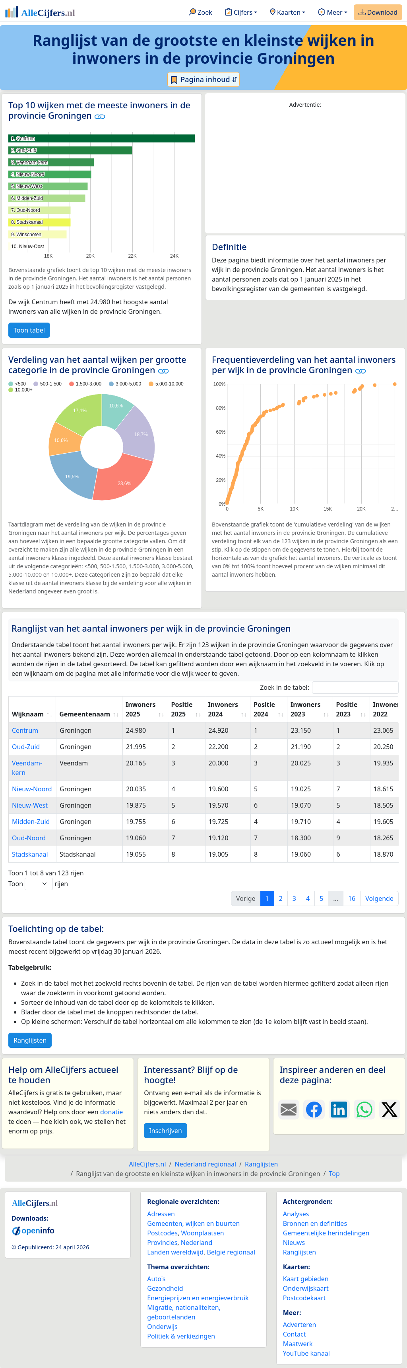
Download (378, 13)
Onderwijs (162, 1326)
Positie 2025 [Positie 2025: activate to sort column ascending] (182, 709)
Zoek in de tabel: (329, 687)
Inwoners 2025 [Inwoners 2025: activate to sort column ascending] (140, 709)
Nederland (197, 1242)
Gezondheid (165, 1288)
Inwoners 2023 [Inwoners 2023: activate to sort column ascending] (305, 709)
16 (351, 898)
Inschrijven (165, 1130)
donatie (111, 1112)
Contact (294, 1334)
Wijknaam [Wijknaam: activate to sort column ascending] (28, 714)
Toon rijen (38, 884)
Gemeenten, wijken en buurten (193, 1223)
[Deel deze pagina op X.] (389, 1109)
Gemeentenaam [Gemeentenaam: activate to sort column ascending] (84, 714)
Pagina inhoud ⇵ (203, 79)
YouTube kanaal (306, 1353)
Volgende (379, 898)
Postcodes (162, 1233)
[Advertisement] (305, 171)
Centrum (25, 730)
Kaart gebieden (306, 1278)
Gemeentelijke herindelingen (326, 1233)
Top (334, 1173)
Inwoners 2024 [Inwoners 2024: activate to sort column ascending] (223, 709)
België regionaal (231, 1252)
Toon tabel (29, 330)
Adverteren (299, 1324)
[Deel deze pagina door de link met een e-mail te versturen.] (288, 1109)
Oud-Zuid (26, 746)
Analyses (296, 1213)
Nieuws (294, 1242)
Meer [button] (330, 13)
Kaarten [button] (285, 13)
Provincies (162, 1242)
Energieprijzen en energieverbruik (197, 1298)
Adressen (161, 1213)
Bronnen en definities (315, 1223)
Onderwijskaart (306, 1288)
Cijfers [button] (238, 13)
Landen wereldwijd (175, 1252)
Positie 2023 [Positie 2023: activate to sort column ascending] (347, 709)
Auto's (156, 1278)
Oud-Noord (29, 838)
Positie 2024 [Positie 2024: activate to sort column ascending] (264, 709)
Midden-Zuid (31, 821)
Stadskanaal (30, 854)
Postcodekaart (304, 1298)
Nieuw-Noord (32, 789)
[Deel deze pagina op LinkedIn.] (339, 1109)
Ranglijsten (30, 1040)
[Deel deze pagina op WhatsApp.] (364, 1109)
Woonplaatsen (202, 1233)
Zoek (200, 13)
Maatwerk (298, 1343)
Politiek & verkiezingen (181, 1336)
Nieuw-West (30, 805)
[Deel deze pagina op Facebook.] (313, 1109)
